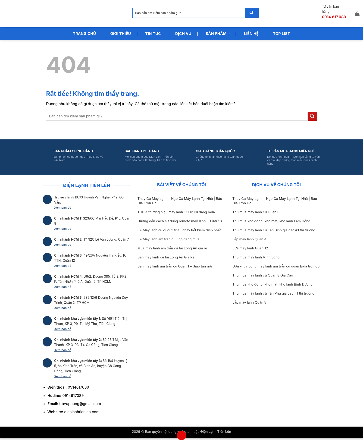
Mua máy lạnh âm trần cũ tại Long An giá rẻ (172, 248)
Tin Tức (153, 33)
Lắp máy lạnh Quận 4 (249, 239)
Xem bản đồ (62, 207)
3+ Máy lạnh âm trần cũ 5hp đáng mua (169, 239)
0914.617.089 (334, 17)
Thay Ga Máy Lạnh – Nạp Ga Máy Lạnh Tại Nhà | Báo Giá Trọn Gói (180, 201)
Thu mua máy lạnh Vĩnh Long (256, 257)
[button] (357, 14)
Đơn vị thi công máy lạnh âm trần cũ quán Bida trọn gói (276, 266)
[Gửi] (252, 13)
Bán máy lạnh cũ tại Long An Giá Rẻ (166, 257)
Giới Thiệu (120, 33)
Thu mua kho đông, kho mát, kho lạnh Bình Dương (272, 284)
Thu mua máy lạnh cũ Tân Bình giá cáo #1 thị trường (273, 230)
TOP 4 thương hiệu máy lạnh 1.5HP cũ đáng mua (176, 212)
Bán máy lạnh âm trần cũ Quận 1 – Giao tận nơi (175, 266)
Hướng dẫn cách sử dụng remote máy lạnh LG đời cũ (180, 221)
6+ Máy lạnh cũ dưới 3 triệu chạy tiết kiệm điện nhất (179, 230)
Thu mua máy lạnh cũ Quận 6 (255, 212)
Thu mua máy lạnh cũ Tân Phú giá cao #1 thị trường (273, 293)
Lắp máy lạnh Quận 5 (249, 302)
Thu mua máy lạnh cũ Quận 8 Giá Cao (262, 275)
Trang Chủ (84, 33)
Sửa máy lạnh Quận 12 (250, 248)
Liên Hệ (251, 33)
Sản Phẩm (218, 33)
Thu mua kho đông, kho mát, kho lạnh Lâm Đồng (271, 221)
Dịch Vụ (183, 33)
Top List (281, 33)
